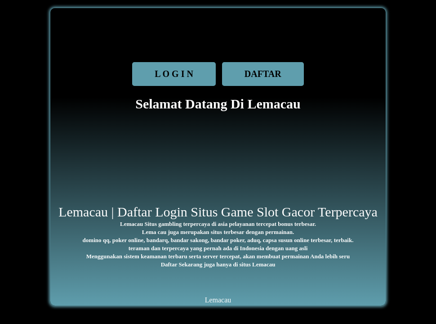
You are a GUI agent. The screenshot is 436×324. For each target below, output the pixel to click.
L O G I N (174, 74)
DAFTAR (263, 74)
